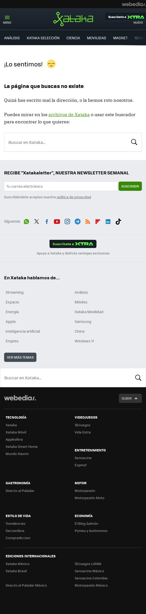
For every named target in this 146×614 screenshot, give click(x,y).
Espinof (80, 464)
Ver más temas (20, 357)
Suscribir (130, 186)
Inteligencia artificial (23, 331)
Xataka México (18, 563)
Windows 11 (84, 340)
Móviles (81, 301)
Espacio (12, 301)
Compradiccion (18, 537)
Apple (11, 321)
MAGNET (120, 37)
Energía (12, 311)
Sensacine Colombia (91, 578)
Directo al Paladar (20, 490)
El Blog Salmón (86, 523)
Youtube (57, 220)
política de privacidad (74, 196)
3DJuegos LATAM (88, 563)
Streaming (15, 292)
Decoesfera (15, 530)
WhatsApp (26, 220)
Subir (127, 398)
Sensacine (83, 457)
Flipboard (98, 220)
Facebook (47, 220)
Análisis (81, 292)
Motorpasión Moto (89, 497)
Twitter (37, 220)
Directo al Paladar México (26, 585)
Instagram (67, 220)
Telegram (77, 220)
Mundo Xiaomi (17, 453)
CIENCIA (73, 37)
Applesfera (14, 439)
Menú (7, 22)
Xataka (73, 19)
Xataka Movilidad (89, 311)
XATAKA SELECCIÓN (43, 37)
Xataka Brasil (16, 570)
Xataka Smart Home (22, 446)
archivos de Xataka (69, 114)
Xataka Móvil (16, 432)
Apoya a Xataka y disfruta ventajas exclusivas (73, 253)
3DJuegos (82, 424)
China (79, 331)
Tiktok (118, 220)
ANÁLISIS (12, 37)
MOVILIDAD (96, 37)
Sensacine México (89, 570)
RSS (88, 220)
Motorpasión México (91, 585)
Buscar (134, 141)
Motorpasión (85, 490)
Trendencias (15, 523)
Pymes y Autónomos (91, 530)
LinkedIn (108, 220)
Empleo (12, 340)
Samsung (83, 321)
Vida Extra (83, 432)
